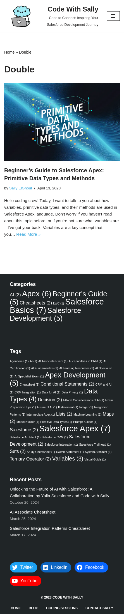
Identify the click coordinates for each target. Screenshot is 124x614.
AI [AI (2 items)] (15, 294)
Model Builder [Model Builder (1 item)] (27, 421)
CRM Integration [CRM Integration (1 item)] (28, 392)
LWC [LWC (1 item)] (58, 303)
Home (9, 52)
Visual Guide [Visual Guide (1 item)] (95, 459)
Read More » (28, 234)
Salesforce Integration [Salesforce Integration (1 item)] (61, 444)
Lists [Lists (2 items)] (64, 413)
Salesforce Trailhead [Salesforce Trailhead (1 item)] (95, 444)
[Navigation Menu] (113, 16)
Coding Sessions (62, 608)
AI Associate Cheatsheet (32, 512)
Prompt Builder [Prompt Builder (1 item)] (85, 421)
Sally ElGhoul (20, 188)
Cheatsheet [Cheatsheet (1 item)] (29, 384)
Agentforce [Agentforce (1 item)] (19, 361)
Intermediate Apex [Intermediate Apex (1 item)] (41, 414)
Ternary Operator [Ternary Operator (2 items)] (30, 458)
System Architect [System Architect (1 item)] (98, 451)
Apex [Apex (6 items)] (36, 293)
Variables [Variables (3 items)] (67, 458)
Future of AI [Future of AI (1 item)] (47, 407)
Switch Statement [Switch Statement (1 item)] (70, 451)
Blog (34, 608)
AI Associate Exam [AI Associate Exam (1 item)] (53, 361)
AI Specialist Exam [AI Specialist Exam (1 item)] (29, 376)
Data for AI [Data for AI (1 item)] (51, 392)
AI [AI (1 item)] (33, 361)
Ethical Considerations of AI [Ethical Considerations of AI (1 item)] (83, 400)
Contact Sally (99, 608)
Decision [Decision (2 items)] (50, 399)
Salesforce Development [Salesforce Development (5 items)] (45, 314)
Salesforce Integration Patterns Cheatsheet (50, 528)
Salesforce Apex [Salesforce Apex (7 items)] (75, 428)
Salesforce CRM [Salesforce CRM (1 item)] (55, 437)
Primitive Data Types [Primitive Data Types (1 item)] (56, 421)
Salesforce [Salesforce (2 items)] (24, 429)
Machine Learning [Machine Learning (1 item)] (87, 414)
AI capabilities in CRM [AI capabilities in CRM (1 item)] (85, 361)
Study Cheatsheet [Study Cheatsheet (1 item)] (41, 451)
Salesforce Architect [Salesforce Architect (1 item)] (25, 437)
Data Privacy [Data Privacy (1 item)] (72, 392)
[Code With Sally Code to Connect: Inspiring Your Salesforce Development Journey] (51, 16)
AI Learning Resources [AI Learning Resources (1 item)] (76, 368)
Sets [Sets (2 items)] (18, 451)
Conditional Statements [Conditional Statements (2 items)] (67, 383)
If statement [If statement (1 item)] (68, 407)
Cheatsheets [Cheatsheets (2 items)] (36, 302)
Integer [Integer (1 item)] (86, 407)
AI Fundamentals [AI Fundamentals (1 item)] (44, 368)
